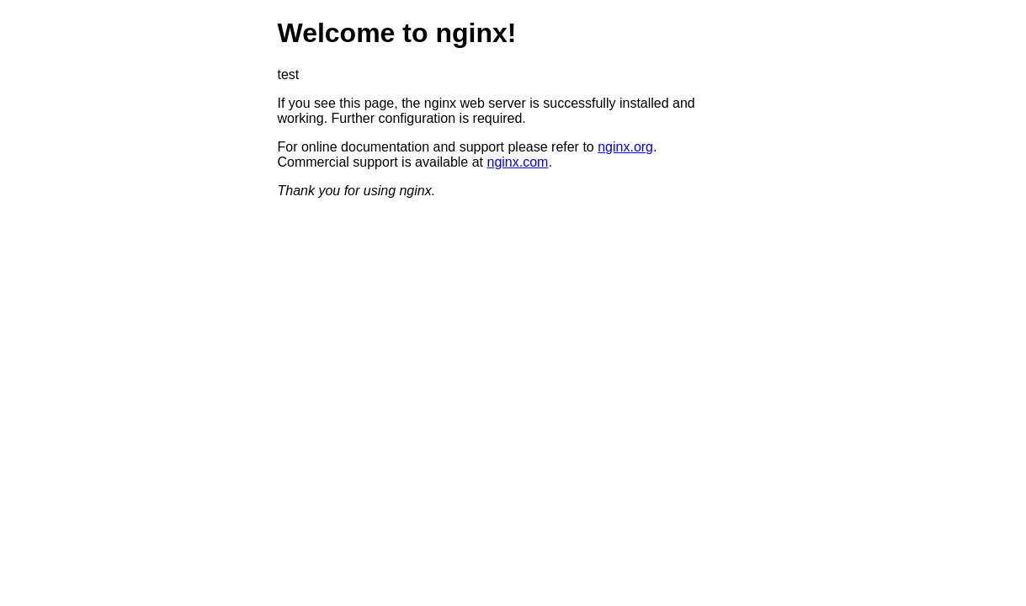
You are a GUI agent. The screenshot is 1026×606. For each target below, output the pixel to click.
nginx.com (518, 162)
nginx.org (625, 147)
